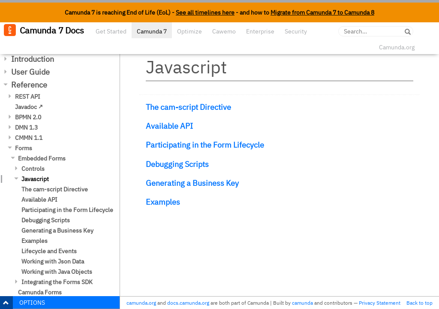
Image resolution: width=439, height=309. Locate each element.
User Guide (30, 72)
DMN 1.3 (26, 127)
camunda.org (141, 303)
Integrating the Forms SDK (57, 282)
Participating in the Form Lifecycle (67, 210)
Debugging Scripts (45, 220)
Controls (33, 169)
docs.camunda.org (188, 303)
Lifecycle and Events (49, 251)
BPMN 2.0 (28, 117)
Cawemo (224, 31)
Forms (23, 148)
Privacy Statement (379, 303)
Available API (39, 199)
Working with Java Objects (56, 272)
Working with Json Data (52, 261)
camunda (302, 303)
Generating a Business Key (57, 230)
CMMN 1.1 (28, 138)
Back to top (419, 303)
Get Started (111, 31)
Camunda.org (397, 47)
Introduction (32, 59)
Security (296, 31)
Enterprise (260, 31)
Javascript (35, 179)
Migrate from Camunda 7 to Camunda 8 (322, 12)
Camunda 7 (152, 31)
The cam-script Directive (54, 189)
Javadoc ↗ (29, 107)
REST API (27, 96)
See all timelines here (205, 12)
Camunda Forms (40, 292)
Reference (29, 85)
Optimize (189, 31)
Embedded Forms (42, 158)
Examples (34, 241)
